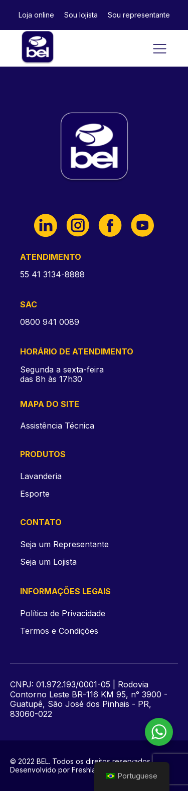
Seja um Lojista (48, 562)
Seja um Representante (64, 544)
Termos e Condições (59, 631)
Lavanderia (41, 476)
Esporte (35, 494)
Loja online (36, 15)
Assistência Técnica (57, 426)
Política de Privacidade (62, 613)
